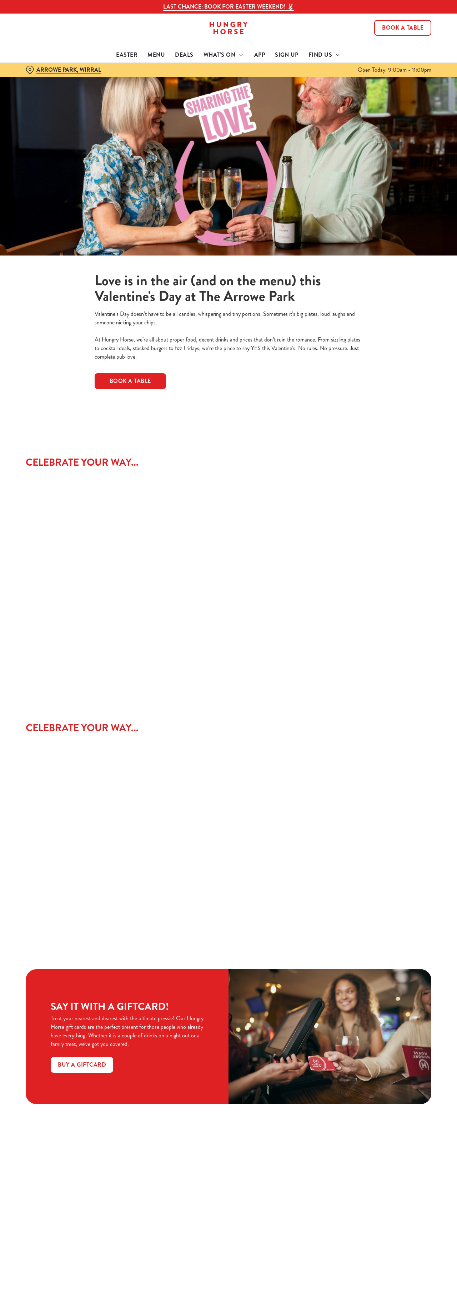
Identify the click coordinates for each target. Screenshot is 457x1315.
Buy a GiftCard (82, 1065)
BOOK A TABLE (130, 381)
